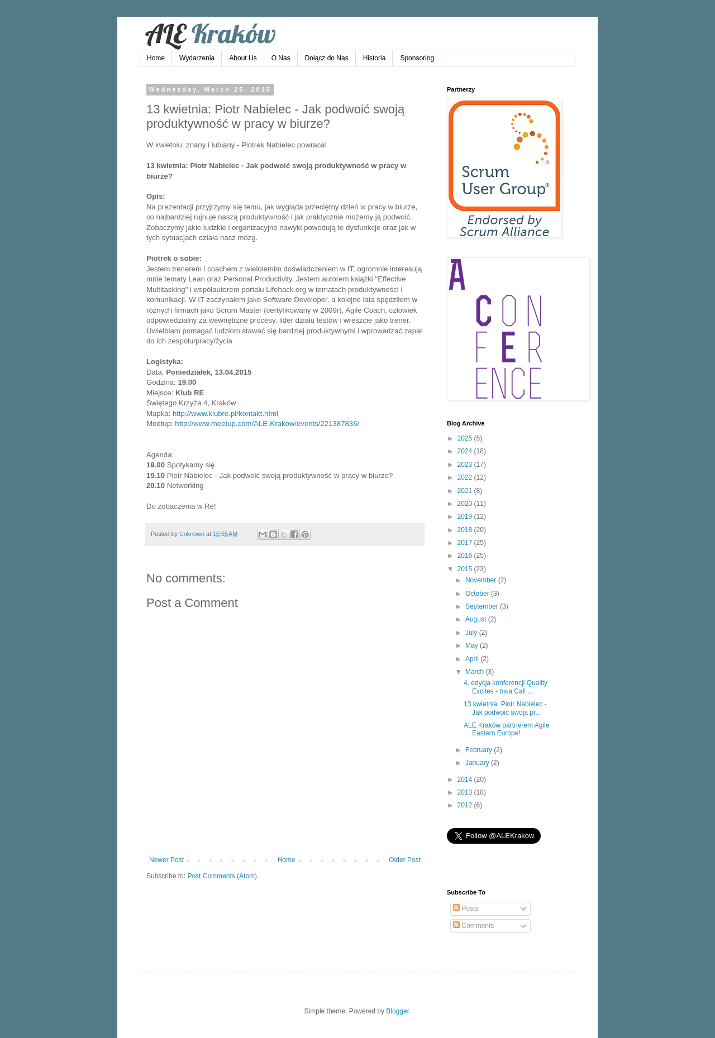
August (476, 619)
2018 (465, 530)
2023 (465, 464)
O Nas (280, 58)
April (472, 659)
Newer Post (166, 860)
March (475, 672)
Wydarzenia (196, 58)
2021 (465, 491)
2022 (465, 477)
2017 (465, 543)
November (481, 580)
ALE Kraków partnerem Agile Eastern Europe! (506, 729)
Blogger (397, 1011)
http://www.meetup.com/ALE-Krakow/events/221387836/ (267, 423)
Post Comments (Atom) (222, 876)
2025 (465, 438)
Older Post (405, 860)
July (472, 633)
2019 (465, 516)
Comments (473, 926)
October (478, 593)
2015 (465, 569)
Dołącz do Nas (327, 58)
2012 (465, 805)
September (482, 606)
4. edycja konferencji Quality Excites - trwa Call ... (505, 687)
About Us (242, 58)
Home (156, 58)
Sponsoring (417, 58)
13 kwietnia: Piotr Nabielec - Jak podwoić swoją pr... (505, 708)
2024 (465, 451)
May (472, 645)
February (479, 750)
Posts (465, 908)
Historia (374, 58)
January (478, 763)
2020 (465, 504)
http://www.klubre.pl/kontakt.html (225, 413)
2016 (465, 555)
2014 (465, 779)
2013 (465, 792)
